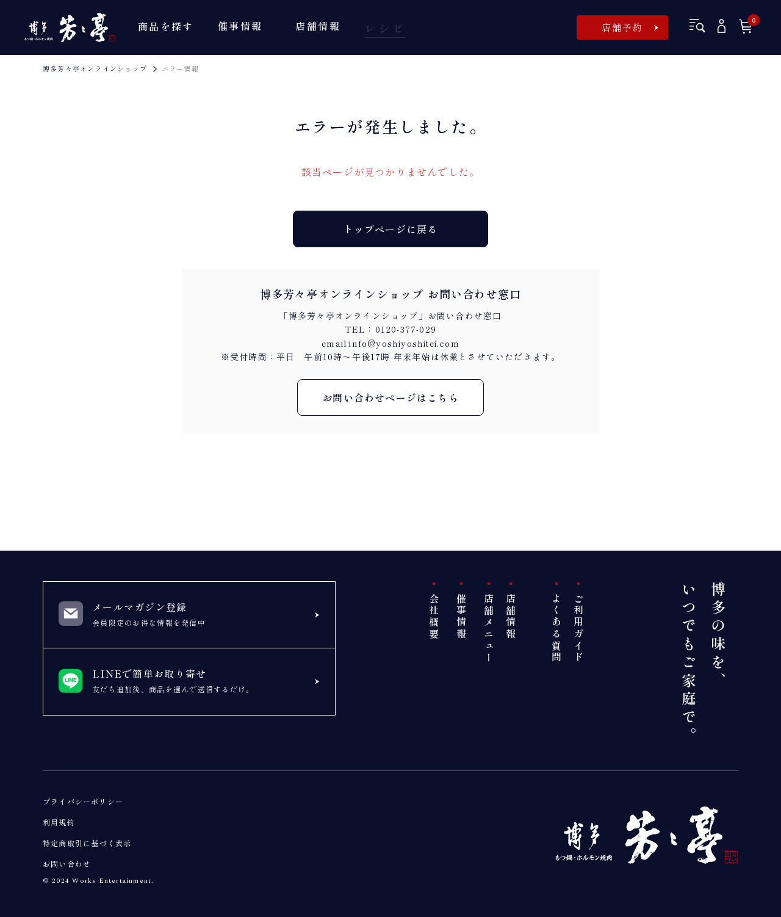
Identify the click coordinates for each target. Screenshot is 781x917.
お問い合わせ (67, 863)
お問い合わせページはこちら (390, 397)
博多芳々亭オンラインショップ (95, 68)
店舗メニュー (488, 628)
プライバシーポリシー (83, 801)
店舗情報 (510, 616)
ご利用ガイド (578, 628)
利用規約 (59, 822)
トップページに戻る (391, 229)
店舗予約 (623, 27)
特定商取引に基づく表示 (87, 843)
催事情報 (461, 616)
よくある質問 (556, 628)
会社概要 (433, 616)
